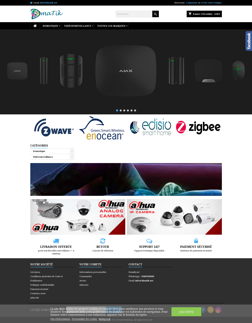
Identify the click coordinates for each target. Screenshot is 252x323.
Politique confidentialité (42, 284)
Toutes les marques (111, 25)
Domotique (50, 25)
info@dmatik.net (48, 2)
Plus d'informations (60, 318)
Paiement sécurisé (39, 289)
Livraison (35, 272)
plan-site (34, 297)
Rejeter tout (104, 318)
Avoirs (82, 280)
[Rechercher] (137, 14)
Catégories (39, 145)
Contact (135, 264)
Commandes (85, 276)
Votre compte (90, 264)
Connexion (191, 2)
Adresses (83, 284)
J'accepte (186, 312)
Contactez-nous (38, 293)
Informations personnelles (92, 272)
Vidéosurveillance (77, 25)
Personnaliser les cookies (85, 318)
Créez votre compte (211, 2)
